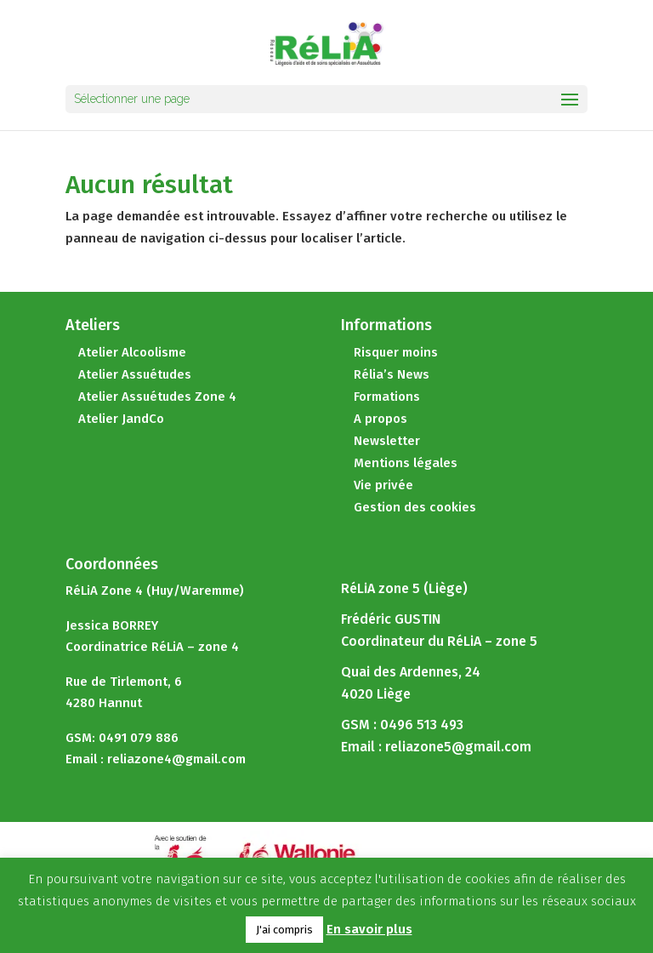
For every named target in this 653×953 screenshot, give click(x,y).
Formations (387, 396)
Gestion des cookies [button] (415, 507)
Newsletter (387, 440)
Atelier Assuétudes (134, 374)
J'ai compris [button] (284, 929)
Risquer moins (396, 352)
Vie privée (383, 485)
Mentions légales (405, 463)
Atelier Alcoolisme (132, 352)
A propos (380, 418)
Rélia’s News (391, 374)
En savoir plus (369, 929)
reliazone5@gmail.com (458, 747)
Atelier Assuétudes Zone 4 (157, 396)
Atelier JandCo (121, 418)
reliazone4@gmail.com (176, 759)
